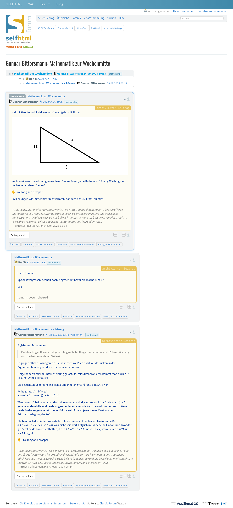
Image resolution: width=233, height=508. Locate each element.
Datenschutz (77, 503)
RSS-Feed (95, 28)
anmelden (62, 244)
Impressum (61, 503)
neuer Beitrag (46, 18)
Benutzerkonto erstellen (82, 244)
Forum (45, 4)
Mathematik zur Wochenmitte (46, 96)
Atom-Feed (82, 28)
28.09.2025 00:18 (59, 335)
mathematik (71, 101)
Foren (75, 18)
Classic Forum (108, 503)
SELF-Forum (17, 96)
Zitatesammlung (94, 18)
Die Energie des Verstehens (36, 503)
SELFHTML (14, 4)
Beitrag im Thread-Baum (109, 244)
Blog (59, 4)
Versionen (76, 335)
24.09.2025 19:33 (53, 102)
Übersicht (63, 18)
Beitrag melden (19, 235)
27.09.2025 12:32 (37, 262)
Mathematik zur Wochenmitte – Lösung (39, 329)
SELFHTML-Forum (46, 28)
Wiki (31, 4)
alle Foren (28, 244)
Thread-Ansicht (65, 28)
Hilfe (122, 18)
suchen (111, 18)
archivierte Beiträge (113, 28)
